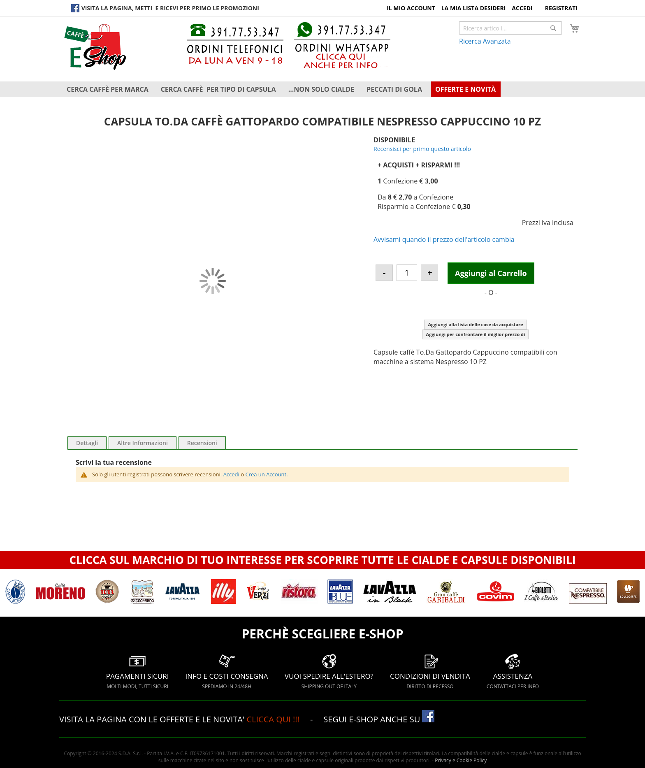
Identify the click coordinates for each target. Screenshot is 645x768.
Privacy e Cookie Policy (461, 760)
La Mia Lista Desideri (473, 8)
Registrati (561, 8)
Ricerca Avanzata (485, 41)
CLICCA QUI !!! (274, 719)
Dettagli (87, 443)
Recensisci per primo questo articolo (422, 149)
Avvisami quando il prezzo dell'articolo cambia (444, 239)
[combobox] (510, 28)
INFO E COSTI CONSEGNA (227, 671)
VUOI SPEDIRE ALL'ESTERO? (329, 671)
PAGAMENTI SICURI (137, 671)
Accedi (522, 8)
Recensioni (202, 443)
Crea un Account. (266, 474)
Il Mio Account (411, 8)
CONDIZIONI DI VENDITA (430, 671)
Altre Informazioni (142, 443)
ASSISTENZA (513, 671)
